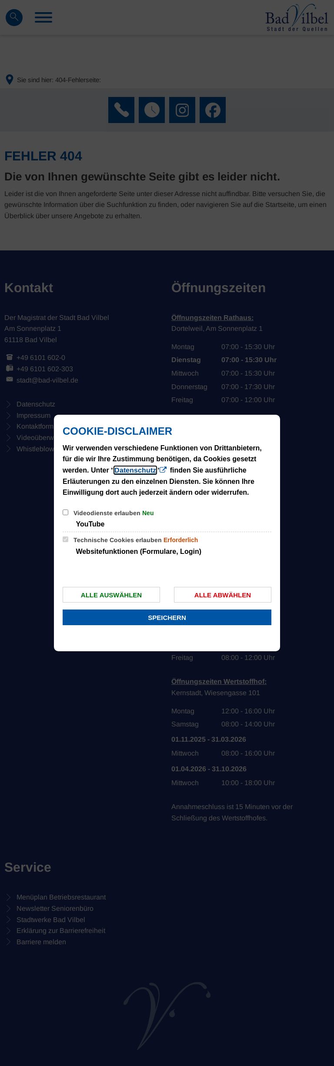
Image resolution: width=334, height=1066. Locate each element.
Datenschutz (135, 470)
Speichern (167, 617)
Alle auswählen (111, 595)
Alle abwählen (222, 595)
